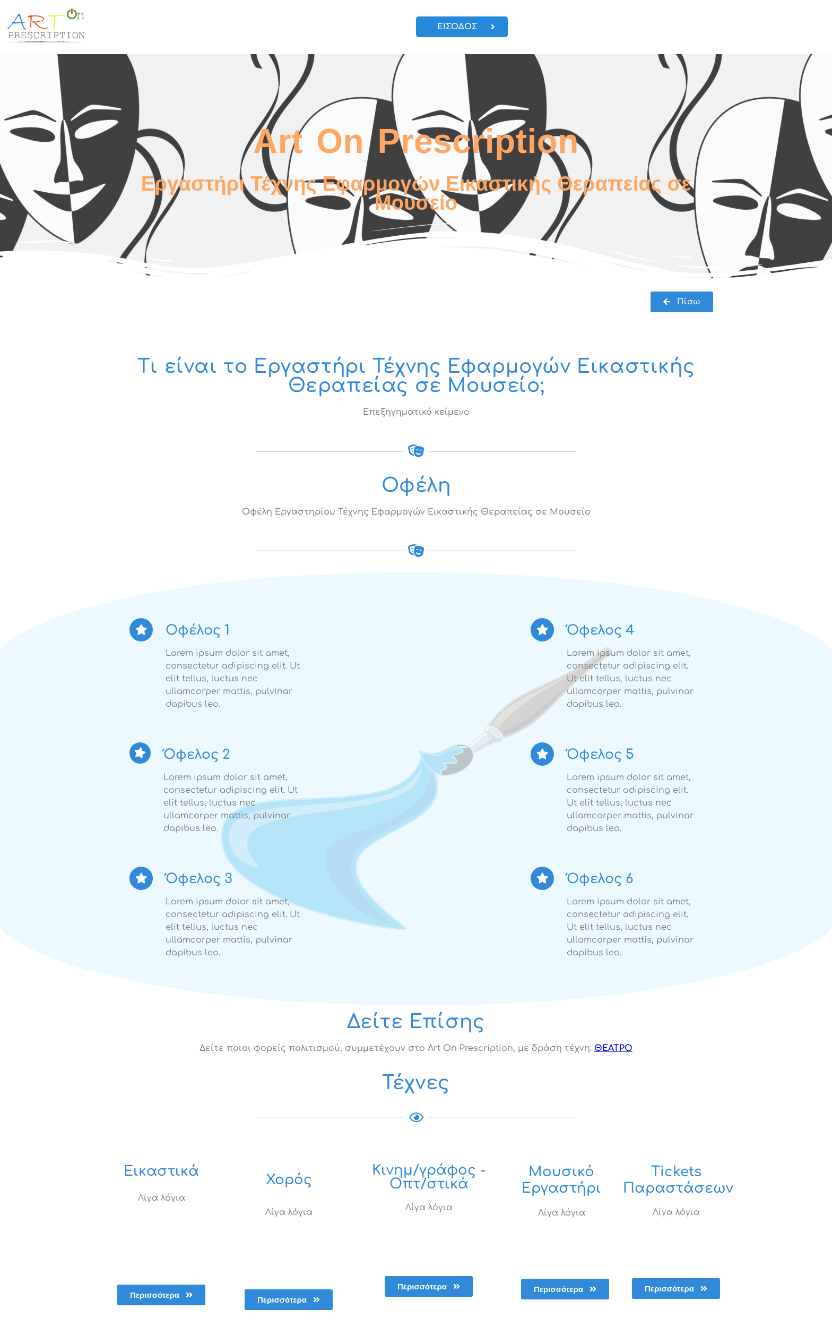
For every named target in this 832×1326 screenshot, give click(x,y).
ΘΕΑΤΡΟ (613, 1048)
